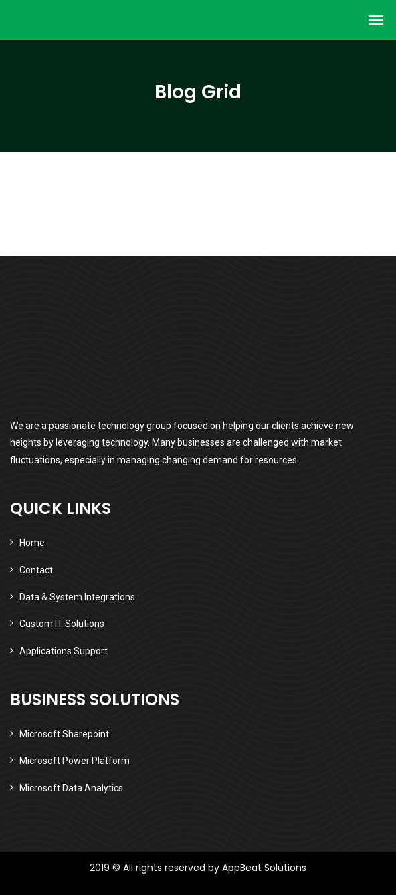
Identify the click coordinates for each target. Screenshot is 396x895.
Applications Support (63, 651)
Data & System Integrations (77, 597)
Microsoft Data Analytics (71, 788)
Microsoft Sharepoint (64, 734)
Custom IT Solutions (61, 623)
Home (32, 542)
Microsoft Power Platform (74, 760)
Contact (36, 570)
